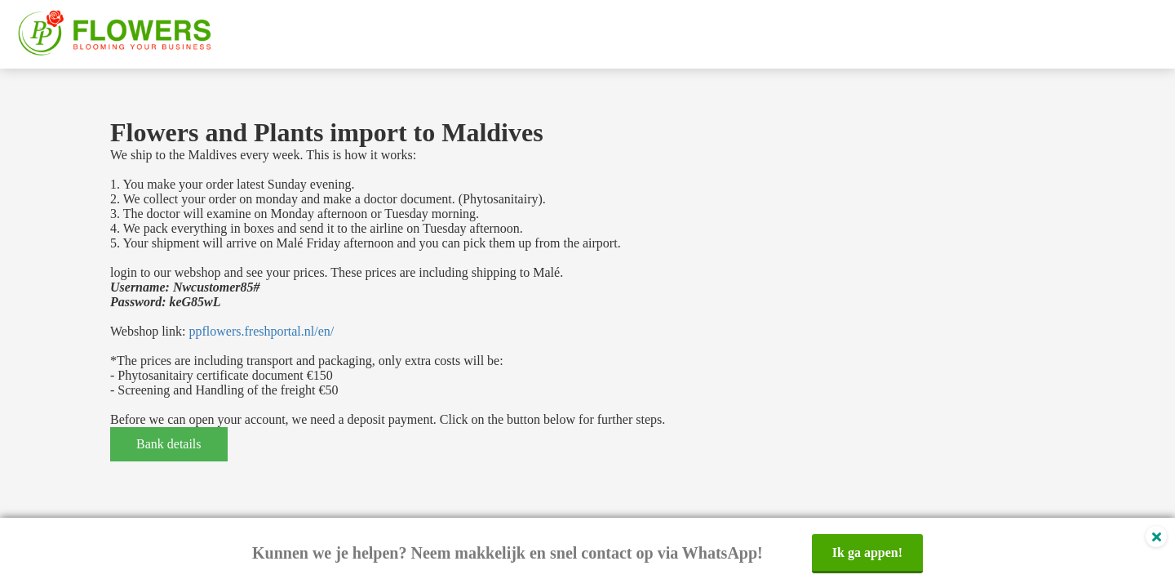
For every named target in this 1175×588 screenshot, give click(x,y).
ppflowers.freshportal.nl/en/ (261, 331)
